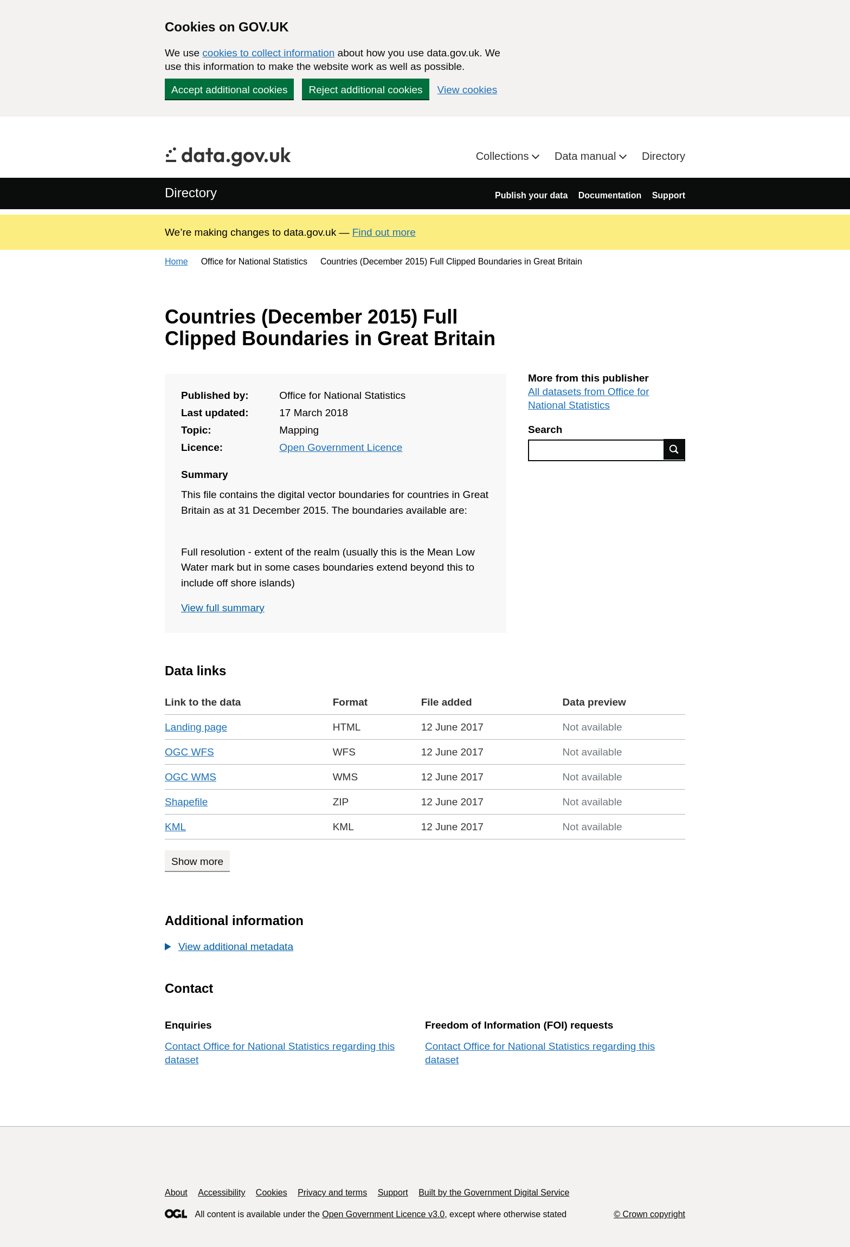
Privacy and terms (332, 1192)
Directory (663, 156)
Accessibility (221, 1192)
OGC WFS (189, 752)
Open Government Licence (340, 447)
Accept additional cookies (229, 89)
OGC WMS (190, 777)
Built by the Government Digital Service (493, 1192)
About (176, 1192)
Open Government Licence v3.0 (383, 1214)
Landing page (196, 727)
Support (668, 195)
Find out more (384, 232)
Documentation (609, 195)
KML (175, 826)
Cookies (271, 1192)
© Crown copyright (649, 1214)
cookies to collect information (268, 53)
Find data (674, 449)
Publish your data (531, 195)
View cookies (467, 90)
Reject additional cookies (365, 89)
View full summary (223, 607)
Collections (504, 156)
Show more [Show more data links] (197, 861)
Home (176, 261)
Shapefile (186, 801)
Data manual (587, 156)
